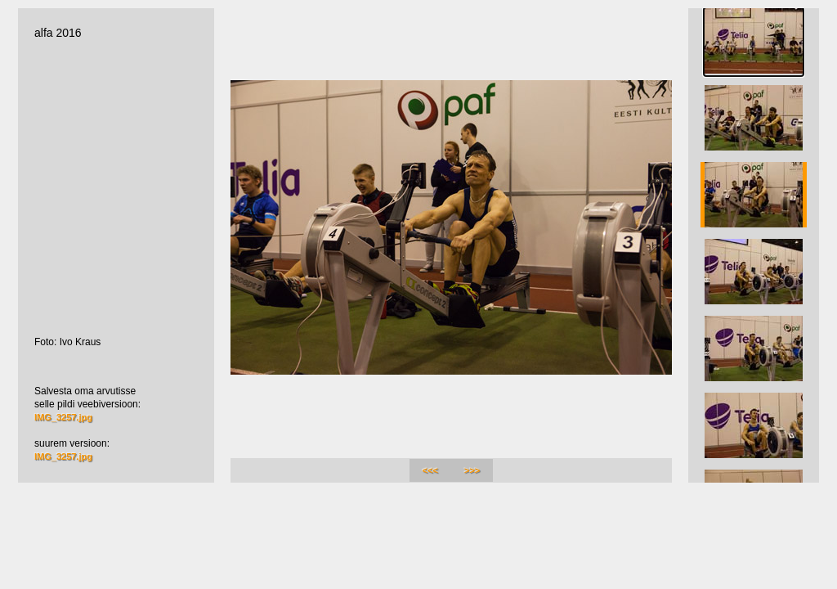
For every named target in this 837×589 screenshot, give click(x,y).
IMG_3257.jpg (63, 417)
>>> (472, 470)
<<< (430, 470)
